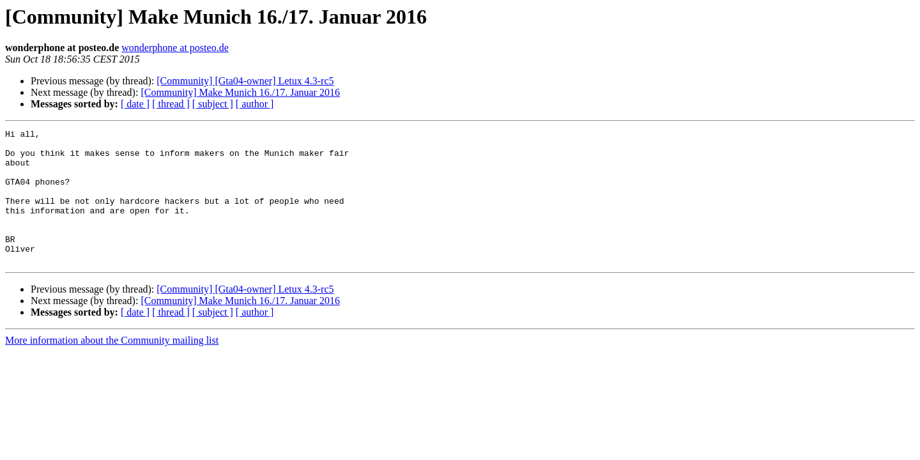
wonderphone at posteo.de (175, 47)
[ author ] (255, 103)
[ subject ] (212, 103)
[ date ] (135, 103)
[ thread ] (171, 103)
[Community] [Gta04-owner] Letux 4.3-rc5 (245, 80)
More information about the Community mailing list (111, 367)
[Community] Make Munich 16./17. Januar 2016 (240, 92)
